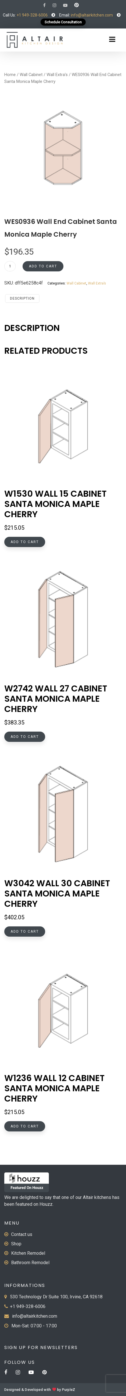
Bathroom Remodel (30, 1262)
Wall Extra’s (57, 74)
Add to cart (43, 266)
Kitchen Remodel (28, 1253)
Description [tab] (22, 298)
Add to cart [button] (25, 542)
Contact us (21, 1234)
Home (10, 74)
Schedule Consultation (63, 22)
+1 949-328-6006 (32, 15)
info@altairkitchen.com (91, 15)
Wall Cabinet (31, 74)
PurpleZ (68, 1389)
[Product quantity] (10, 266)
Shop (16, 1243)
